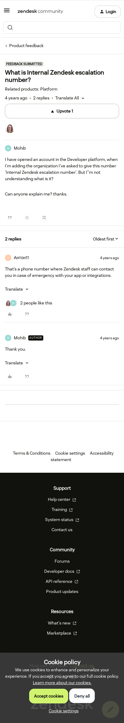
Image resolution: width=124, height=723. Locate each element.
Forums (62, 561)
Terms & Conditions (31, 453)
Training (62, 509)
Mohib (20, 148)
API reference (62, 581)
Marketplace (62, 633)
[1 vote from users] (10, 129)
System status (62, 519)
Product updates (62, 591)
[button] (6, 12)
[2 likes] (28, 303)
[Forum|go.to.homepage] (40, 12)
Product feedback (26, 45)
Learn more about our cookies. (62, 682)
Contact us (62, 529)
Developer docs (62, 571)
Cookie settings (70, 453)
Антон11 (21, 257)
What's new (62, 623)
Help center (62, 499)
